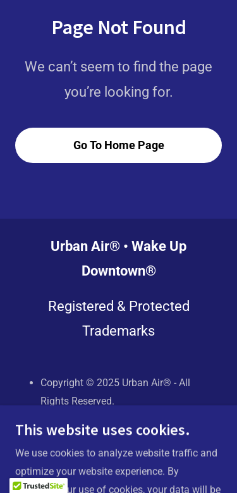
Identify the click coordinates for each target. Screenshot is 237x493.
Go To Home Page (118, 145)
